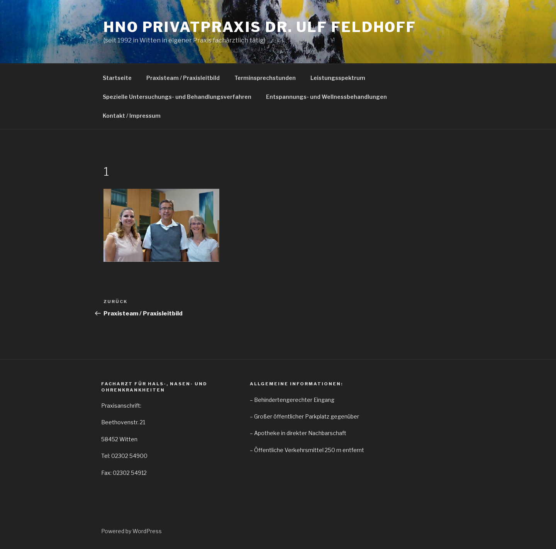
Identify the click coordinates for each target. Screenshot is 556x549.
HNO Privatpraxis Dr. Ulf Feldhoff (259, 27)
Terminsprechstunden (265, 78)
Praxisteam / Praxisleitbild (183, 78)
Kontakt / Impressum (132, 115)
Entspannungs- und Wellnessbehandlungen (326, 96)
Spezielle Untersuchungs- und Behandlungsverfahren (177, 96)
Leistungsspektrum (337, 78)
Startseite (117, 78)
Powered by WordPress (131, 531)
